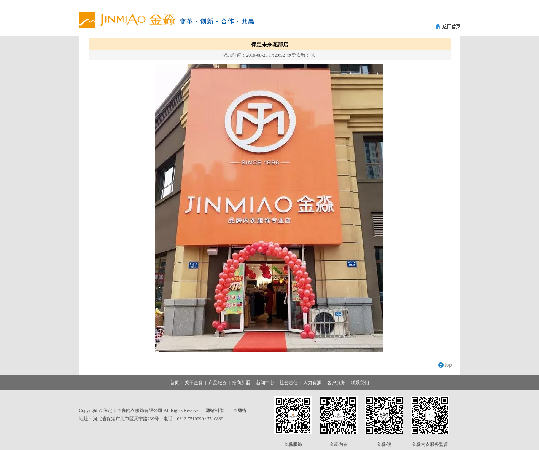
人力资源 (312, 382)
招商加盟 (241, 382)
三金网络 (237, 410)
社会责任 (289, 382)
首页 (174, 382)
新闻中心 (265, 382)
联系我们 (360, 382)
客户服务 (336, 382)
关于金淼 (193, 382)
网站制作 (214, 410)
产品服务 (217, 382)
